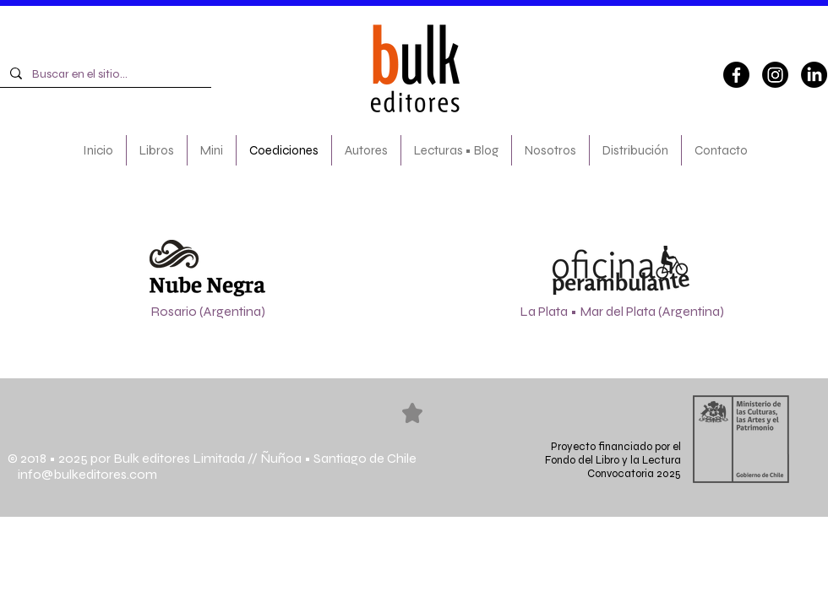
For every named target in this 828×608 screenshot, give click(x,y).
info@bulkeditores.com (82, 474)
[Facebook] (736, 75)
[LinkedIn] (814, 75)
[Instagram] (775, 75)
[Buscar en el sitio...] (104, 74)
